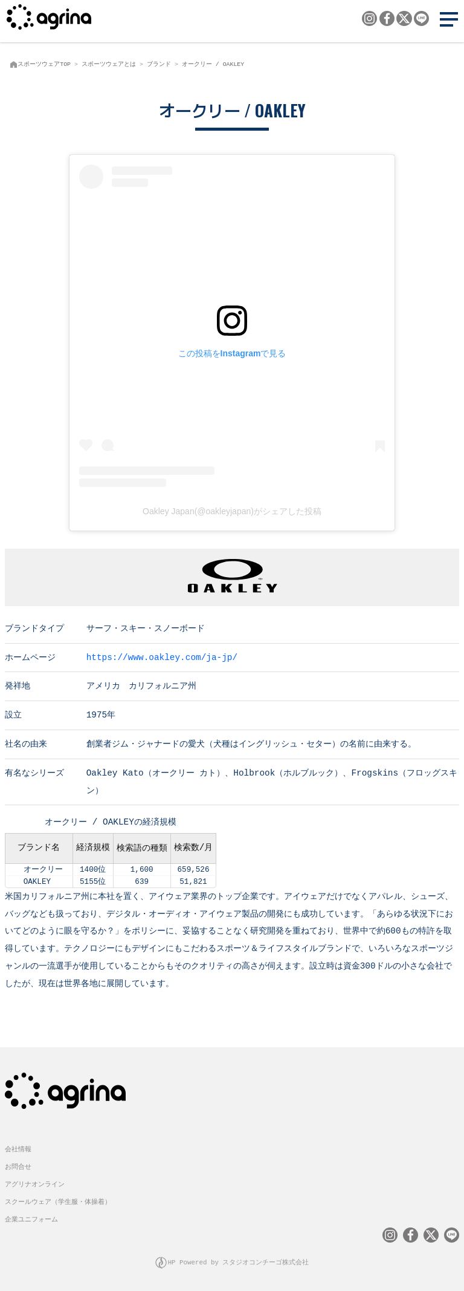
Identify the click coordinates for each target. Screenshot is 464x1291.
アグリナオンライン (35, 1183)
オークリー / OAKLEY (213, 64)
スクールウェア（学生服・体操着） (58, 1200)
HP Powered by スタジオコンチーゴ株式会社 (238, 1261)
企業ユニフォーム (31, 1218)
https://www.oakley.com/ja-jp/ (161, 656)
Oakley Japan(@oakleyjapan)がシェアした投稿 (232, 511)
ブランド (159, 64)
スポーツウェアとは (109, 64)
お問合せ (18, 1165)
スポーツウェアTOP (44, 64)
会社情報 (18, 1147)
